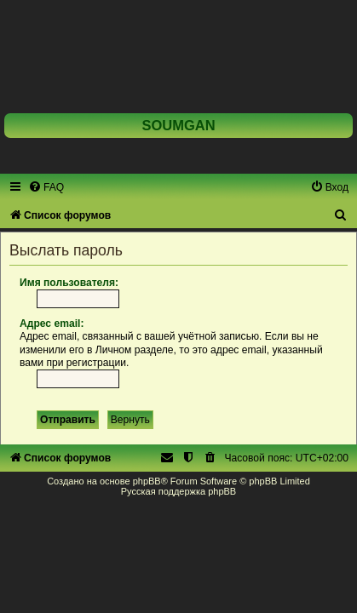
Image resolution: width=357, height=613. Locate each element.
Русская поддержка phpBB (178, 491)
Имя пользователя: (69, 283)
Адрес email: (51, 323)
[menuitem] (46, 187)
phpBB (147, 481)
